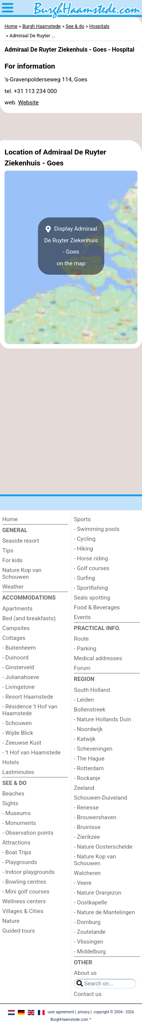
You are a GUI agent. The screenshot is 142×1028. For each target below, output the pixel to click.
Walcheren (87, 873)
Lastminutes (18, 772)
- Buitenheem (19, 647)
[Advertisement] (71, 126)
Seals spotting (92, 597)
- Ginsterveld (18, 667)
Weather (12, 586)
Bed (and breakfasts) (29, 618)
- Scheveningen (93, 748)
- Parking (85, 648)
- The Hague (89, 758)
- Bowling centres (24, 881)
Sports (82, 519)
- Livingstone (18, 687)
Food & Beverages (97, 607)
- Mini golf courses (26, 891)
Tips (7, 550)
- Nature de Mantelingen (104, 912)
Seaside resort (20, 540)
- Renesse (86, 807)
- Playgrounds (19, 862)
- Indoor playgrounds (28, 872)
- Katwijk (84, 739)
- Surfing (84, 578)
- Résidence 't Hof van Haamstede (30, 710)
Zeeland (84, 788)
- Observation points (27, 832)
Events (82, 617)
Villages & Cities (23, 911)
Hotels (10, 762)
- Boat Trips (16, 852)
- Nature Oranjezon (97, 892)
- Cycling (84, 538)
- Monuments (19, 823)
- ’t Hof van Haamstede (31, 752)
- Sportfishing (91, 587)
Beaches (13, 793)
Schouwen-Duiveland (100, 797)
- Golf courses (91, 568)
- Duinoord (15, 657)
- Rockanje (87, 778)
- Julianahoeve (20, 677)
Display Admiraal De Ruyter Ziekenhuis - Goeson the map (71, 245)
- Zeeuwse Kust (21, 742)
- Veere (82, 883)
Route (81, 638)
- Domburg (87, 922)
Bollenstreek (90, 709)
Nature (11, 921)
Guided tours (18, 930)
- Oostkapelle (90, 902)
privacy (84, 1012)
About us (85, 973)
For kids (12, 560)
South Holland (92, 690)
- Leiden (84, 699)
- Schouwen (17, 723)
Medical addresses (98, 658)
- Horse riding (91, 558)
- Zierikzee (87, 837)
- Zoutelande (90, 932)
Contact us (87, 994)
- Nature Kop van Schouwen (95, 860)
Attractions (16, 842)
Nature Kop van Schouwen (21, 573)
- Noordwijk (88, 729)
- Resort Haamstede (27, 696)
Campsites (16, 628)
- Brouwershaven (95, 817)
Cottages (13, 638)
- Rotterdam (89, 768)
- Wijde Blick (17, 733)
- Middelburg (90, 951)
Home (10, 519)
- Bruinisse (87, 827)
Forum (82, 668)
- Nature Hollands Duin (102, 719)
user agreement (61, 1012)
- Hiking (83, 548)
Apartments (17, 608)
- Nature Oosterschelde (103, 846)
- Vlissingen (88, 941)
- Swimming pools (96, 529)
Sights (10, 803)
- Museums (16, 813)
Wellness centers (24, 901)
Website (28, 102)
